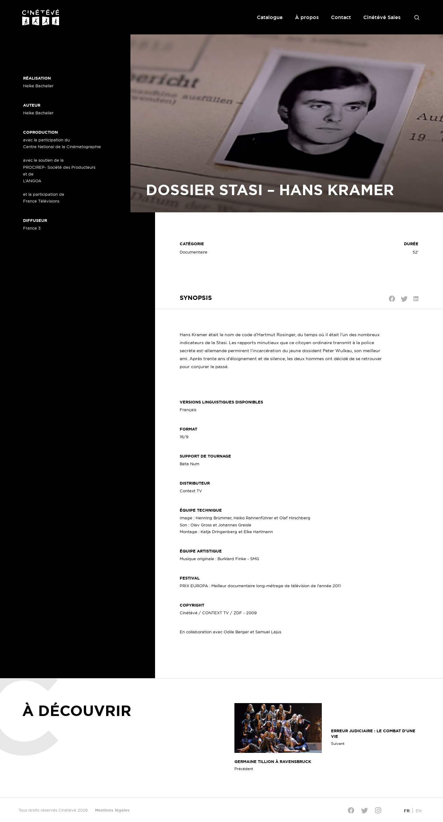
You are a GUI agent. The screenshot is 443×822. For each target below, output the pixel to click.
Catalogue (270, 17)
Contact (341, 17)
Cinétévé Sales (382, 17)
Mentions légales (112, 810)
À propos (307, 17)
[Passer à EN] (419, 810)
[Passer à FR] (407, 810)
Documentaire (193, 252)
